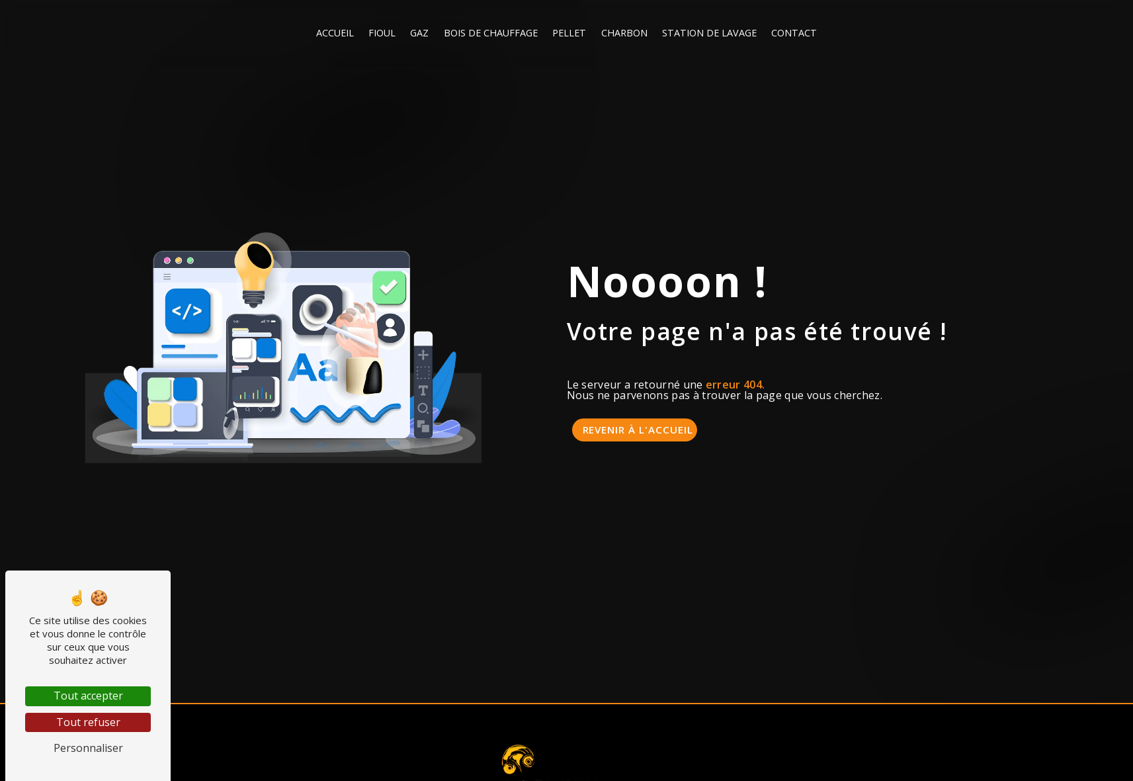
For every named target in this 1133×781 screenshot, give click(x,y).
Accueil (335, 32)
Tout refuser (88, 722)
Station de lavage (709, 32)
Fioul (382, 32)
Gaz (419, 32)
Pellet (569, 32)
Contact (794, 32)
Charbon (624, 32)
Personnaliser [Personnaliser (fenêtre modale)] (88, 748)
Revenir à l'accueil (638, 429)
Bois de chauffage (491, 32)
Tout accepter (88, 695)
